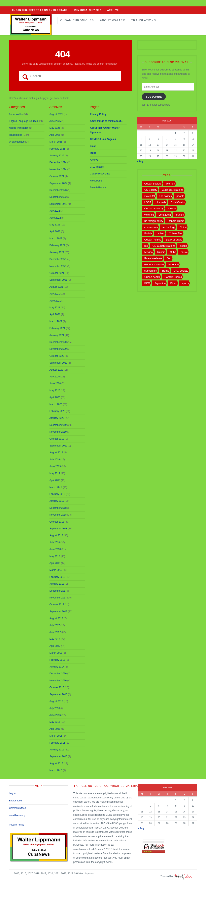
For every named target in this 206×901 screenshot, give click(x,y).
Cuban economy (154, 208)
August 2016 (56, 701)
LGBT (147, 202)
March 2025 (55, 141)
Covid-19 (149, 196)
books (183, 245)
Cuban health (152, 276)
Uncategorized (17, 141)
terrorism (173, 264)
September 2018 (58, 528)
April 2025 (54, 135)
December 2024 (58, 162)
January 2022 (56, 252)
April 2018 (54, 563)
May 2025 (54, 127)
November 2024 (58, 169)
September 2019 (58, 445)
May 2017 (54, 639)
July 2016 (54, 708)
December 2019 (58, 425)
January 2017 (56, 666)
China (183, 227)
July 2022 (54, 210)
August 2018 (56, 535)
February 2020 (57, 411)
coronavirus (151, 227)
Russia (161, 252)
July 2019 (54, 459)
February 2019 (57, 494)
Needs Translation (19, 127)
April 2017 (54, 646)
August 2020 (56, 369)
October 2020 (56, 356)
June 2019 (55, 466)
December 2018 (58, 508)
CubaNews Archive (100, 173)
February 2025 (57, 148)
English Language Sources (23, 121)
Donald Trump (176, 220)
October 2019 (56, 438)
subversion (150, 270)
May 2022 (54, 224)
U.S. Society (181, 270)
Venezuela (165, 214)
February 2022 (57, 245)
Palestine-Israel (153, 258)
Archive (113, 10)
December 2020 (58, 342)
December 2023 (58, 190)
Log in (12, 793)
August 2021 (56, 286)
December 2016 (58, 673)
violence (149, 214)
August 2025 (56, 114)
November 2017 (58, 597)
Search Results (98, 187)
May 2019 (54, 473)
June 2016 (55, 715)
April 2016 (54, 729)
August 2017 (56, 618)
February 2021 (57, 328)
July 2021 (54, 293)
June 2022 (55, 217)
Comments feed (17, 808)
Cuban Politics (152, 239)
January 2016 (56, 749)
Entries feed (15, 800)
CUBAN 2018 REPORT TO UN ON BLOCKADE (40, 10)
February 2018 (57, 577)
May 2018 (54, 556)
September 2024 (58, 183)
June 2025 (55, 121)
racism (160, 233)
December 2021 (58, 259)
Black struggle (174, 239)
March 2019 (55, 487)
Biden (173, 283)
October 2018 (56, 521)
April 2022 (54, 231)
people (180, 196)
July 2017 (54, 625)
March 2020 (55, 404)
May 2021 (54, 307)
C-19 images (97, 166)
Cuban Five (175, 233)
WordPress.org (17, 815)
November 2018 (58, 514)
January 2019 (56, 500)
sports (185, 283)
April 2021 (54, 314)
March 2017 (55, 652)
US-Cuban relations (163, 245)
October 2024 (56, 176)
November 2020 (58, 349)
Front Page (96, 180)
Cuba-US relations (172, 189)
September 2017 (58, 611)
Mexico (148, 252)
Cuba (173, 252)
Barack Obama (173, 276)
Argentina (160, 283)
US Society (150, 189)
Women (170, 183)
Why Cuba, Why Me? (87, 10)
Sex (169, 258)
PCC (147, 283)
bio (146, 245)
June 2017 (55, 632)
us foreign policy (153, 220)
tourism (179, 214)
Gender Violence (154, 264)
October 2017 (56, 604)
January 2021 (56, 335)
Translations (143, 20)
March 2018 (55, 570)
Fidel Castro (178, 202)
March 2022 (55, 238)
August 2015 (56, 763)
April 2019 (54, 480)
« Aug (140, 161)
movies (172, 208)
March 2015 (55, 770)
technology (169, 227)
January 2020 (56, 418)
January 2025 (56, 155)
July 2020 (54, 376)
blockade (161, 202)
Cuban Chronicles (77, 20)
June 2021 (55, 300)
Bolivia (148, 233)
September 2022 (58, 204)
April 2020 (54, 397)
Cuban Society (153, 183)
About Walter (112, 20)
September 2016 (58, 694)
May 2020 (54, 390)
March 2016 (55, 735)
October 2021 (56, 273)
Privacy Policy (16, 824)
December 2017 (58, 590)
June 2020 (55, 383)
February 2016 (57, 742)
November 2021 (58, 266)
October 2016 (56, 687)
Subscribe (154, 96)
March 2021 (55, 321)
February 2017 (57, 659)
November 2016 (58, 680)
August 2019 (56, 452)
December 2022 (58, 197)
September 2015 (58, 756)
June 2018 (55, 549)
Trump (165, 270)
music (184, 252)
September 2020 (58, 362)
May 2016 (54, 722)
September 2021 (58, 279)
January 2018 (56, 583)
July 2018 (54, 542)
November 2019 (58, 431)
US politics (166, 196)
